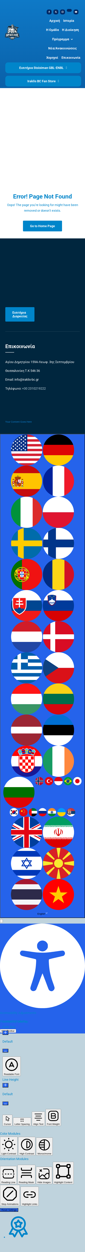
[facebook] (49, 11)
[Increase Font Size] (5, 1032)
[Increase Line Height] (5, 1085)
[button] (1, 921)
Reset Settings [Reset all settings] (9, 1210)
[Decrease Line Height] (5, 1103)
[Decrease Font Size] (5, 1050)
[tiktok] (69, 10)
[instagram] (62, 11)
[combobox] (42, 676)
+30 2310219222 (34, 388)
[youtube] (76, 11)
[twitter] (55, 11)
